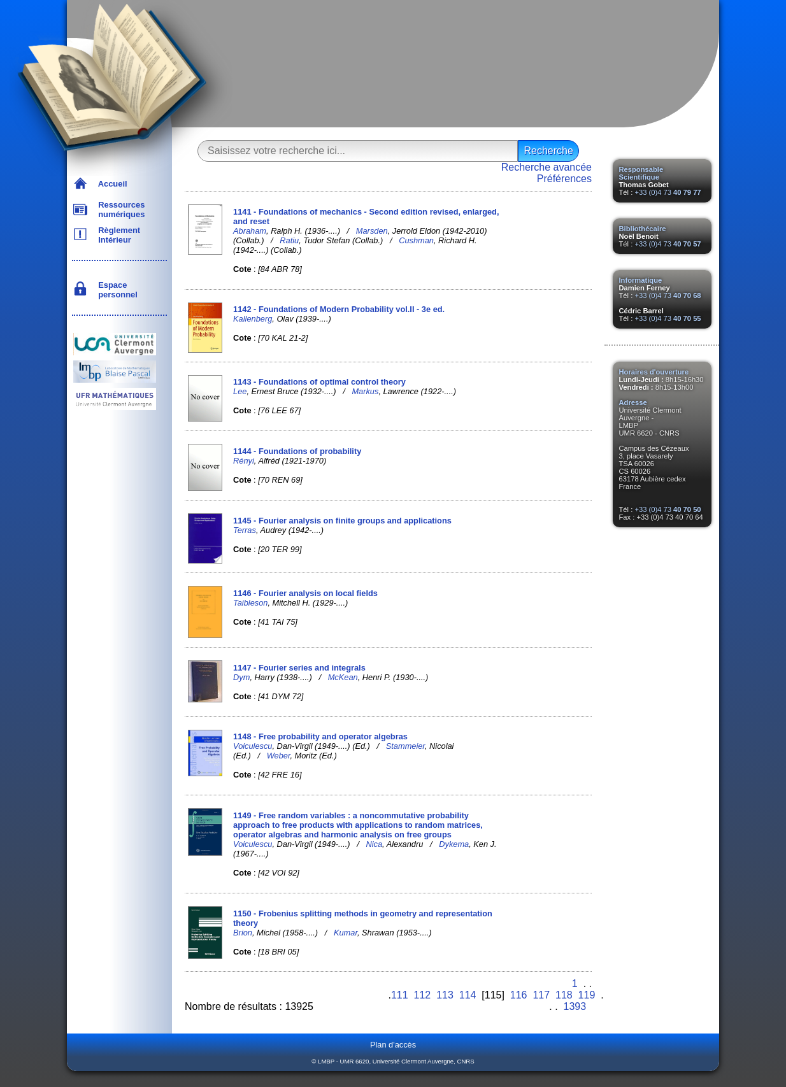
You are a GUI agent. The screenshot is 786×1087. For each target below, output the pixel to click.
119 (587, 995)
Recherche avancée (546, 167)
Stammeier (405, 746)
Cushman (416, 240)
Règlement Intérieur (117, 235)
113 (445, 995)
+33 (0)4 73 (667, 192)
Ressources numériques (119, 209)
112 (422, 995)
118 (564, 995)
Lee (240, 391)
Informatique (640, 280)
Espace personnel (116, 289)
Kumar (345, 932)
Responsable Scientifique (641, 173)
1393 (575, 1006)
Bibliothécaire (642, 228)
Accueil (110, 183)
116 (518, 995)
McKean (343, 677)
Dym (241, 677)
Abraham (249, 231)
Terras (244, 530)
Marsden (372, 231)
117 (541, 995)
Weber (278, 755)
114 (467, 995)
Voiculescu (252, 746)
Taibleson (250, 602)
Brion (242, 932)
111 (399, 995)
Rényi (243, 460)
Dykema (454, 844)
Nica (374, 844)
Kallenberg (252, 318)
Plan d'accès (393, 1044)
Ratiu (289, 240)
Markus (365, 391)
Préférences (564, 178)
